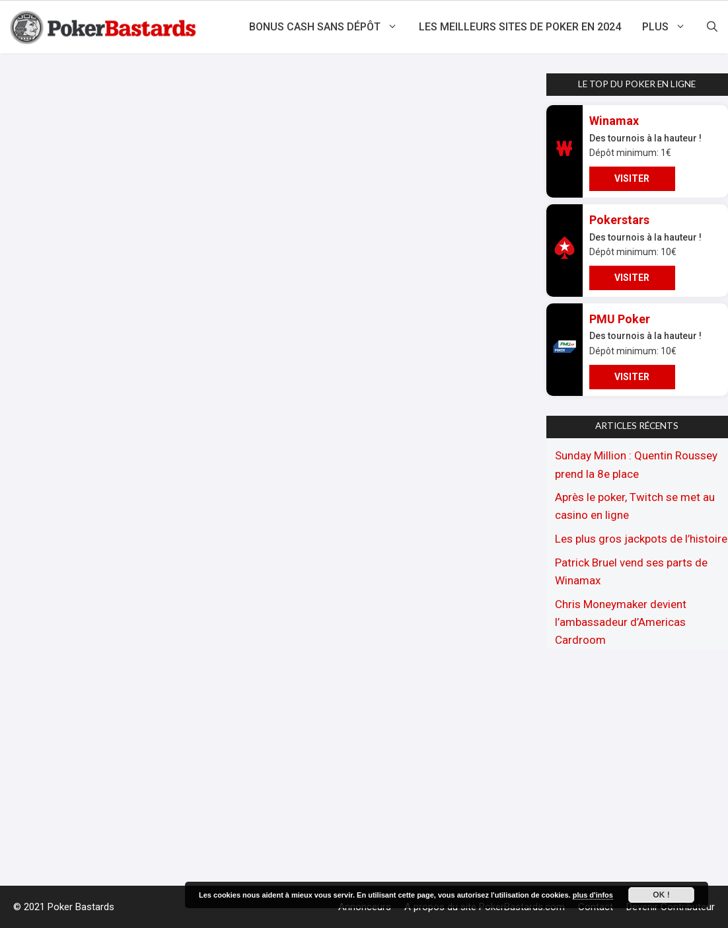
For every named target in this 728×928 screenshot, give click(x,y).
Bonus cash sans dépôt (328, 27)
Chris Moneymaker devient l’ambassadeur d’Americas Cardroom (620, 622)
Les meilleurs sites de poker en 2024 (520, 26)
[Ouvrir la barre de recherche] (712, 27)
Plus (669, 27)
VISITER (631, 178)
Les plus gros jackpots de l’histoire (641, 538)
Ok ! (661, 895)
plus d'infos (593, 895)
